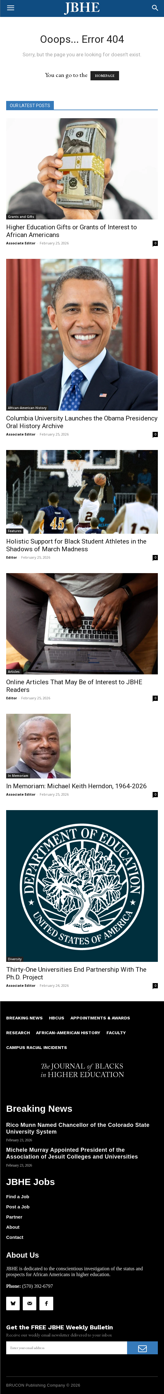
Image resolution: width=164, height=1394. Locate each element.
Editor (11, 557)
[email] (66, 1347)
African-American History (27, 408)
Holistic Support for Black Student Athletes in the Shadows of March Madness (76, 545)
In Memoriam (18, 775)
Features (15, 531)
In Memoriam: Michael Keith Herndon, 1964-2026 (76, 786)
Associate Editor (20, 243)
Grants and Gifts (21, 217)
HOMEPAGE (104, 76)
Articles (14, 671)
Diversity (15, 959)
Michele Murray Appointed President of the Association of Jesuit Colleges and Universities (72, 1153)
